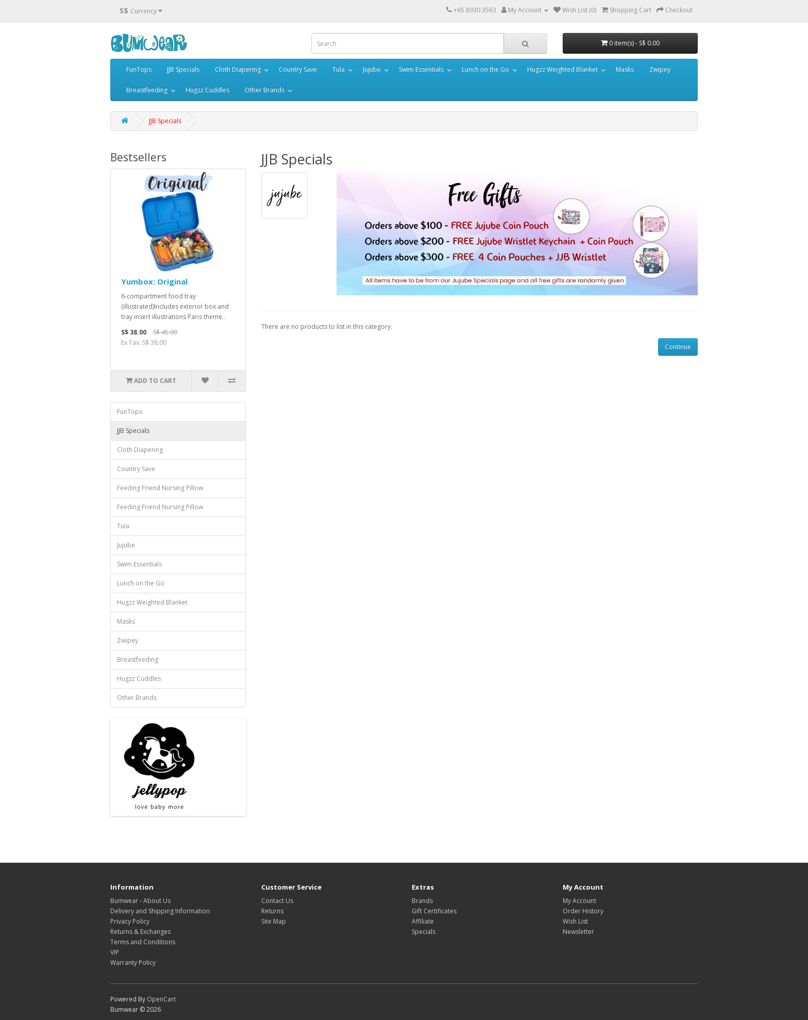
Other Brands (264, 90)
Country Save (298, 69)
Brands (422, 900)
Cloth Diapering (238, 69)
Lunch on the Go (485, 69)
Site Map (273, 921)
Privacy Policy (129, 921)
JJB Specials (183, 69)
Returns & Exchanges (140, 931)
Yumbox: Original (154, 281)
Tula (338, 69)
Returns (272, 911)
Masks (625, 69)
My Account (579, 900)
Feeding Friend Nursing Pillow (160, 487)
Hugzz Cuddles (207, 90)
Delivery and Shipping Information (160, 911)
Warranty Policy (133, 962)
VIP (114, 952)
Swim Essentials (421, 69)
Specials (423, 931)
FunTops (139, 69)
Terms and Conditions (142, 942)
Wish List (575, 921)
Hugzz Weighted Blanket (562, 69)
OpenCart (161, 999)
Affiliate (423, 921)
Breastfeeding (146, 90)
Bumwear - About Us (140, 900)
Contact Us (277, 900)
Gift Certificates (434, 911)
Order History (583, 911)
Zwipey (659, 69)
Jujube (372, 69)
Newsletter (578, 931)
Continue (678, 346)
